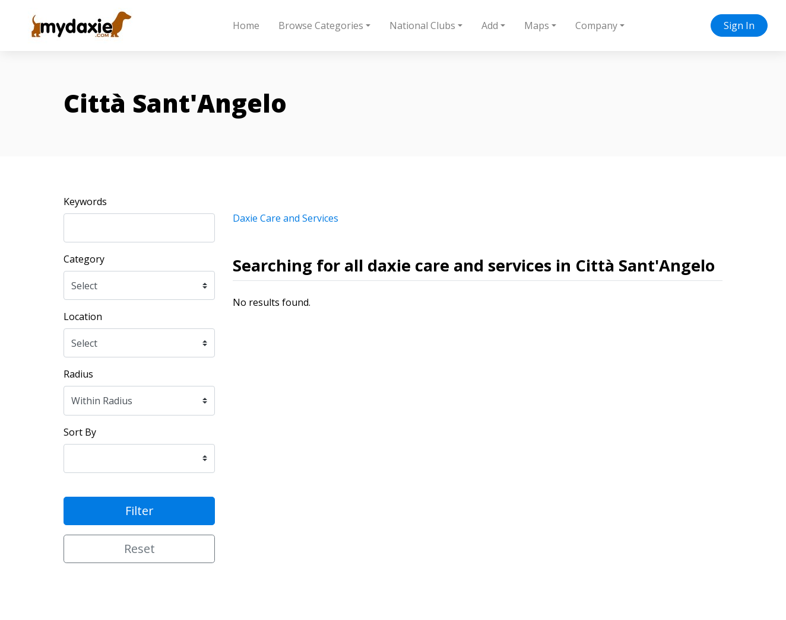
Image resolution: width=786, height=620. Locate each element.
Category (84, 259)
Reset (139, 549)
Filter (139, 511)
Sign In (739, 25)
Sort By (80, 432)
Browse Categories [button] (320, 25)
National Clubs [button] (422, 25)
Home (246, 25)
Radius (78, 374)
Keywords (85, 201)
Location (83, 316)
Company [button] (596, 25)
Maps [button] (536, 25)
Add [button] (489, 25)
